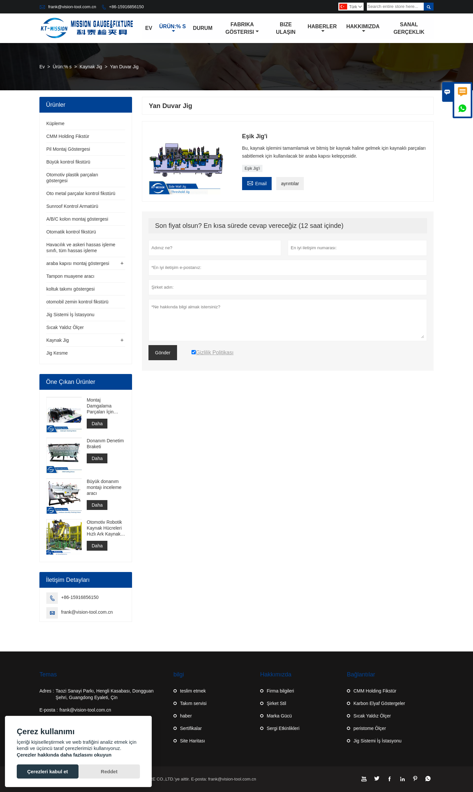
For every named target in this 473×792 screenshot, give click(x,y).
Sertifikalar (191, 728)
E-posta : (48, 710)
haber (186, 715)
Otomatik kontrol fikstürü (71, 231)
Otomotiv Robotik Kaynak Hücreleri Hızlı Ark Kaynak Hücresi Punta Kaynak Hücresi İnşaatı (104, 528)
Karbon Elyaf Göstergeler (379, 703)
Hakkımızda (362, 28)
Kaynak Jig (90, 66)
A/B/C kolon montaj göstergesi (77, 219)
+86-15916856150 (126, 6)
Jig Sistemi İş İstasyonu (70, 314)
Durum (203, 28)
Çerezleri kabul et (47, 771)
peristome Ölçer (369, 728)
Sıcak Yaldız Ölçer (65, 327)
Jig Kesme (57, 353)
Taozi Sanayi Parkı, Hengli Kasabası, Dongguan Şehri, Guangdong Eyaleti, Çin (104, 694)
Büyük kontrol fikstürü (68, 162)
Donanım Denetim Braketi (105, 443)
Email (257, 182)
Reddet (109, 771)
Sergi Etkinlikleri (283, 728)
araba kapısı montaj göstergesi (77, 263)
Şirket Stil (276, 703)
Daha (97, 423)
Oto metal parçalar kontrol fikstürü (80, 193)
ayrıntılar (290, 183)
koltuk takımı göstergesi (70, 289)
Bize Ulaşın (286, 28)
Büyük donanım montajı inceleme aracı (104, 487)
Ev (148, 28)
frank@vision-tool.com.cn (72, 6)
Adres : (46, 690)
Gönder (162, 352)
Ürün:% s (172, 28)
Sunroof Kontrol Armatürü (72, 206)
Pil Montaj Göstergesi (68, 149)
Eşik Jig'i (252, 168)
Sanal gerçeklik (409, 28)
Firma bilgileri (280, 690)
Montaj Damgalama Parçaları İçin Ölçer (100, 406)
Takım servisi (193, 703)
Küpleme (55, 123)
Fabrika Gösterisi (242, 28)
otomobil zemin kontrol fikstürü (77, 301)
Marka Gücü (279, 715)
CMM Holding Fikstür (67, 136)
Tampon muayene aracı (70, 276)
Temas (48, 674)
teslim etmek (193, 690)
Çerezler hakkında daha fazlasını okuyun (64, 755)
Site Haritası (192, 740)
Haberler (322, 28)
